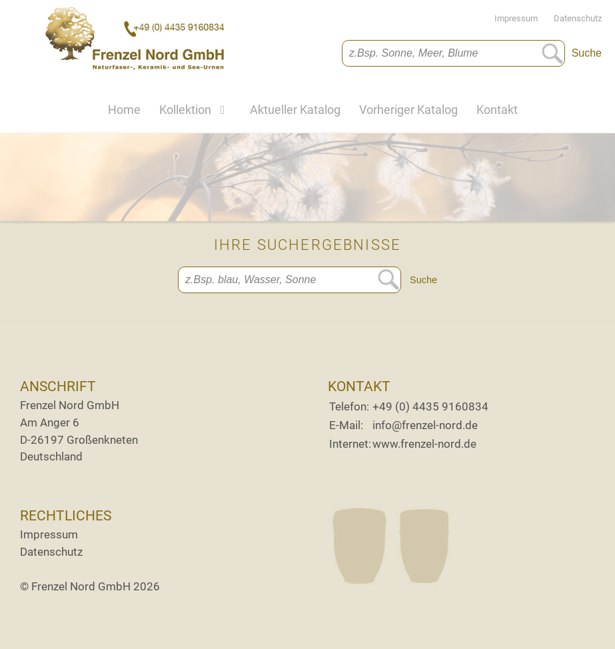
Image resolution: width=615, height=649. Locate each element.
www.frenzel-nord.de (424, 443)
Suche (587, 53)
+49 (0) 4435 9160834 (430, 406)
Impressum (522, 18)
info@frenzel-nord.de (425, 425)
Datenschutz (578, 18)
